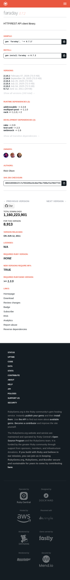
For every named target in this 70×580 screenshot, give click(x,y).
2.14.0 (7, 78)
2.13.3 (7, 83)
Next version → (56, 201)
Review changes (12, 302)
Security (12, 403)
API (9, 389)
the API (22, 419)
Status (11, 352)
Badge (7, 307)
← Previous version (16, 201)
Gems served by (46, 532)
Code (10, 362)
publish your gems (34, 415)
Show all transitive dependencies (20, 136)
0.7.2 (6, 88)
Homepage (9, 293)
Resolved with (47, 510)
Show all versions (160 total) (18, 93)
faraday (11, 13)
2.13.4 (7, 81)
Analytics (8, 320)
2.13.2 (7, 86)
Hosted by (25, 510)
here (10, 467)
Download (9, 298)
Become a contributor (25, 423)
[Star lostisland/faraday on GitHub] (9, 206)
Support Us (14, 398)
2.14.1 (7, 75)
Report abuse (10, 324)
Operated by (25, 490)
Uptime (11, 357)
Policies (12, 394)
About (11, 380)
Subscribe (9, 311)
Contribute (14, 375)
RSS (6, 316)
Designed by (47, 489)
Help (10, 384)
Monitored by (24, 532)
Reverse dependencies (15, 329)
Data (10, 366)
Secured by (47, 553)
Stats (10, 371)
